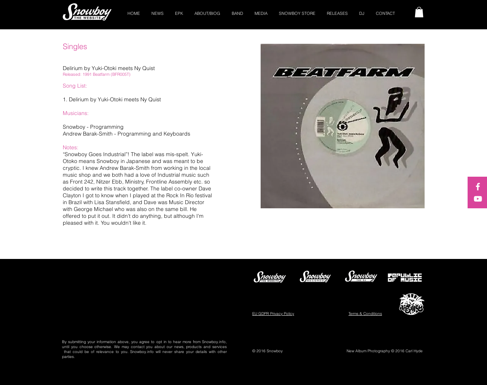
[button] (419, 12)
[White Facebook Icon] (478, 187)
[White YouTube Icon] (478, 199)
